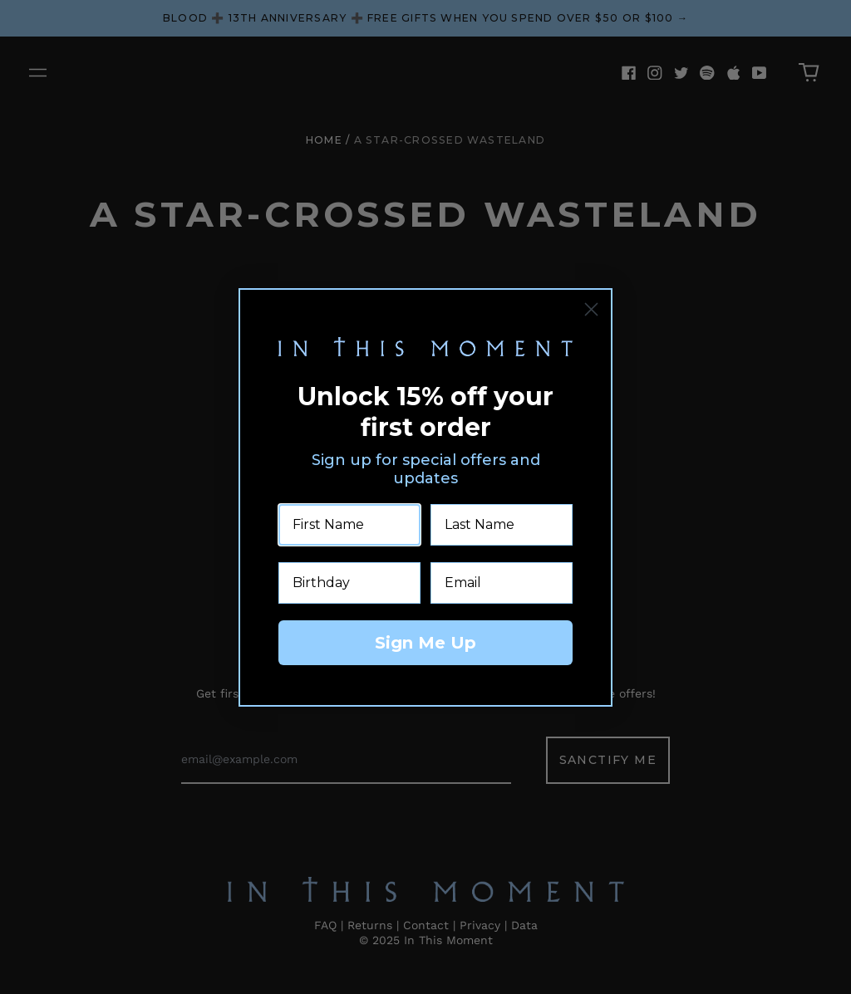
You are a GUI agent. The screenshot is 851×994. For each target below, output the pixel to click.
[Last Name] (501, 525)
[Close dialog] (591, 309)
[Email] (501, 583)
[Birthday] (349, 583)
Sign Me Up (425, 643)
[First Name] (349, 525)
